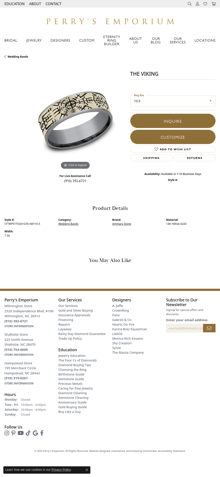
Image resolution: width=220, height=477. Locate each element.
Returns (194, 158)
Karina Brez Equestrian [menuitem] (129, 329)
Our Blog (156, 40)
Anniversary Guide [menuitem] (72, 402)
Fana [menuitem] (116, 315)
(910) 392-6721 (75, 180)
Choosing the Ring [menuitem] (72, 369)
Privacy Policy (61, 469)
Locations (205, 40)
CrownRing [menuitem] (120, 310)
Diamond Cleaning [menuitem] (72, 393)
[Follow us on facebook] (42, 433)
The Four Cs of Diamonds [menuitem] (77, 360)
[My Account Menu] (197, 4)
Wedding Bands (18, 57)
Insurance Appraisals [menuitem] (74, 315)
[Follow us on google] (35, 433)
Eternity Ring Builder (111, 40)
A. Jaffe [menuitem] (117, 306)
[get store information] (18, 326)
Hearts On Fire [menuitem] (123, 324)
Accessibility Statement (171, 451)
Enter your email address (187, 320)
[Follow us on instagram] (6, 433)
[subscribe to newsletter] (209, 328)
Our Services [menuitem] (68, 306)
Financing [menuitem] (65, 320)
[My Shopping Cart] (214, 4)
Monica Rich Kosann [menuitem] (127, 338)
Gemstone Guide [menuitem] (71, 379)
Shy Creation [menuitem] (122, 343)
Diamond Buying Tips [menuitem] (74, 365)
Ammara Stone (121, 224)
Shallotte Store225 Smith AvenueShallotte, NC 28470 (19, 344)
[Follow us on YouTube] (21, 433)
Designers (60, 40)
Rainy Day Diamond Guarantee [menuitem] (82, 334)
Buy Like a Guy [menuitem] (69, 412)
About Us (135, 40)
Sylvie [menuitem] (116, 348)
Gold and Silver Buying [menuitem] (75, 310)
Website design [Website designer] (98, 451)
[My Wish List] (205, 4)
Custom (86, 40)
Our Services (178, 40)
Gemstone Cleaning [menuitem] (73, 398)
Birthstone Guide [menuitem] (71, 374)
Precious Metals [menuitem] (70, 384)
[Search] (189, 4)
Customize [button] (173, 137)
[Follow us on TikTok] (28, 433)
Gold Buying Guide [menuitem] (72, 407)
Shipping (151, 158)
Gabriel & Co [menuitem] (121, 320)
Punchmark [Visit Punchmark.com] (150, 451)
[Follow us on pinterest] (13, 433)
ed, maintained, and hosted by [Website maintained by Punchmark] (125, 451)
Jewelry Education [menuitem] (72, 355)
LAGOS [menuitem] (117, 334)
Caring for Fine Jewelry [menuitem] (75, 388)
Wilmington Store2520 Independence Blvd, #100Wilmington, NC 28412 (29, 316)
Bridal (10, 40)
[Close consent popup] (86, 470)
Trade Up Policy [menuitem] (70, 338)
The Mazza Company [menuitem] (128, 352)
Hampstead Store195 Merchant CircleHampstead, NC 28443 (22, 373)
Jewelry (34, 40)
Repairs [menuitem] (64, 324)
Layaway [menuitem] (65, 329)
